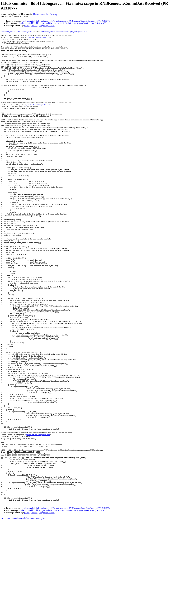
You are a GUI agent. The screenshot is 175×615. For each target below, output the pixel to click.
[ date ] (27, 25)
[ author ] (51, 25)
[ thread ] (34, 25)
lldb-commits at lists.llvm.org (45, 14)
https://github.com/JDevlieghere (16, 32)
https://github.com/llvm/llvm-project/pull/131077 (65, 32)
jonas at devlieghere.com (38, 39)
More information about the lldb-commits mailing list (23, 613)
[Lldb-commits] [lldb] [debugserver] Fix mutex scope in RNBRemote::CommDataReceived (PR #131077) (66, 21)
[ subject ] (43, 25)
